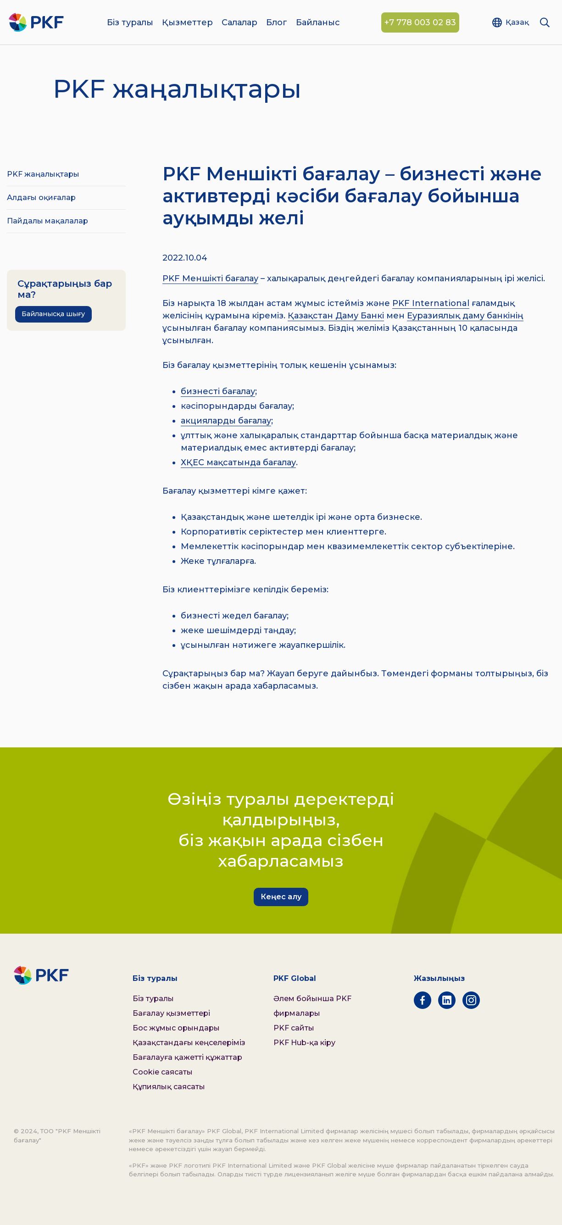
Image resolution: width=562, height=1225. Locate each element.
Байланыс (318, 23)
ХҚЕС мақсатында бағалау (238, 462)
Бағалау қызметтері (171, 1013)
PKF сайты (293, 1028)
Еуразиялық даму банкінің (465, 316)
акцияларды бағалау (226, 421)
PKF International (430, 303)
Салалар (239, 23)
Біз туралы (130, 23)
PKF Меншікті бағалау (210, 278)
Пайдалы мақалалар (47, 221)
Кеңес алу (281, 896)
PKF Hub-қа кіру (304, 1042)
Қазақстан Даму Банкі (336, 316)
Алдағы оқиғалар (41, 197)
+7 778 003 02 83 (420, 23)
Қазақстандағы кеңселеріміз (189, 1042)
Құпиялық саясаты (169, 1086)
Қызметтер (187, 23)
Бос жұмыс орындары (176, 1028)
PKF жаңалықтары (43, 174)
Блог (276, 23)
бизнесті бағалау (218, 391)
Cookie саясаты (163, 1072)
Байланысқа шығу (53, 314)
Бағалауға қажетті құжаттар (187, 1057)
